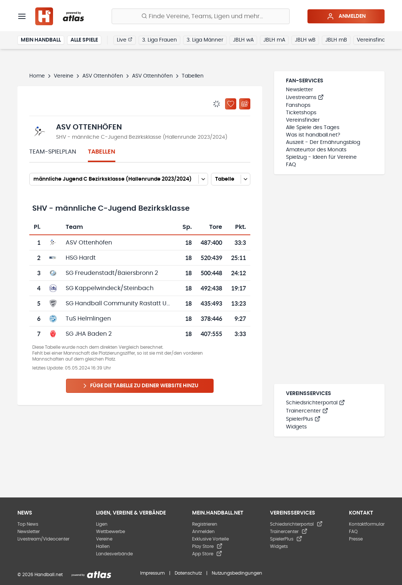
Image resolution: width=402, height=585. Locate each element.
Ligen (102, 524)
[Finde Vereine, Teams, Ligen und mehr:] (201, 16)
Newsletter (299, 89)
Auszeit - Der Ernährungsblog (323, 142)
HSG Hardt (81, 258)
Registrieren (204, 524)
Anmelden (346, 16)
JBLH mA (274, 40)
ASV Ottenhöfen (102, 76)
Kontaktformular (367, 524)
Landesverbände (114, 554)
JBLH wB (305, 40)
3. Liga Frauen (159, 40)
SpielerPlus (303, 419)
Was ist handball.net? (313, 135)
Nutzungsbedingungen (237, 573)
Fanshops (298, 105)
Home (37, 76)
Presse (356, 539)
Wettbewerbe (110, 531)
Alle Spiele (84, 40)
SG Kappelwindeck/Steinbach (110, 288)
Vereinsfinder (374, 40)
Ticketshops (301, 112)
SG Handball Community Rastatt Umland (126, 303)
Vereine (63, 76)
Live (124, 40)
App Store (207, 554)
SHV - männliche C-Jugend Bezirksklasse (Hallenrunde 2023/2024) (141, 137)
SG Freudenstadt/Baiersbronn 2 (112, 273)
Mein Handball (41, 40)
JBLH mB (336, 40)
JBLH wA (243, 40)
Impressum (152, 573)
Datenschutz (188, 573)
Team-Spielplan (52, 152)
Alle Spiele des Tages (312, 127)
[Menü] (21, 16)
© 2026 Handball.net (40, 574)
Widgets (296, 427)
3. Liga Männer (205, 40)
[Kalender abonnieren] (244, 103)
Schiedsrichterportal (315, 403)
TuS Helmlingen (88, 319)
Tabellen (101, 152)
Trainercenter (307, 411)
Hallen (103, 546)
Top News (27, 524)
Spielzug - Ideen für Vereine (321, 157)
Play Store (207, 546)
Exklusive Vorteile (210, 539)
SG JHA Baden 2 (89, 334)
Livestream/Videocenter (43, 539)
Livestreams (305, 97)
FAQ (291, 164)
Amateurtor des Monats (316, 149)
